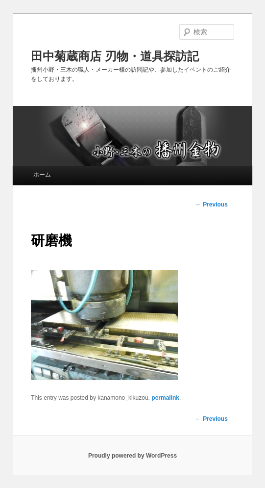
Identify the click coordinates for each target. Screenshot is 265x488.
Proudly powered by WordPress (132, 455)
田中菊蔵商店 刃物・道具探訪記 (115, 56)
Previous (211, 418)
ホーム (42, 174)
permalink (165, 397)
